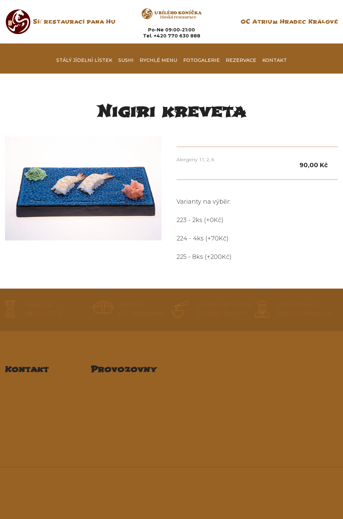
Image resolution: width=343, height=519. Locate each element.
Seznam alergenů (171, 483)
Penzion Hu (107, 438)
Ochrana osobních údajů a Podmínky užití (228, 492)
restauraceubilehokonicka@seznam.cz (59, 421)
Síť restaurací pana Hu (74, 21)
